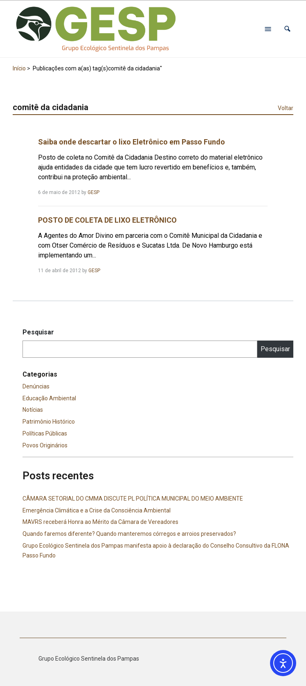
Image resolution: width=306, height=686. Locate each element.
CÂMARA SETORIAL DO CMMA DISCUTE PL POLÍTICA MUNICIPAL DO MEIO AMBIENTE (132, 498)
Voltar (285, 108)
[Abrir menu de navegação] (268, 29)
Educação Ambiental (49, 398)
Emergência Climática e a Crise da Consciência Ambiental (96, 510)
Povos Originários (45, 445)
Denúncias (36, 386)
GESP (93, 192)
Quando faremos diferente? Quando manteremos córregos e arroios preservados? (129, 533)
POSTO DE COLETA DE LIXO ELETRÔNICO (107, 220)
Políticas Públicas (44, 433)
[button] (287, 29)
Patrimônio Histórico (48, 421)
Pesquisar (38, 332)
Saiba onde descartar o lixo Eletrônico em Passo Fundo (131, 142)
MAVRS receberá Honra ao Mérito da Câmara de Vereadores (100, 522)
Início (19, 68)
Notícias (32, 409)
